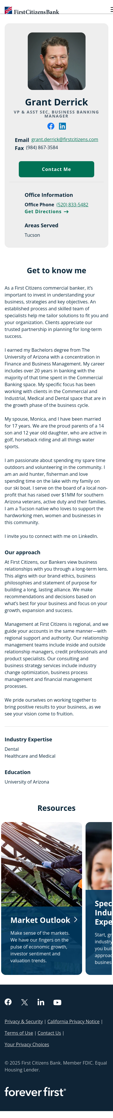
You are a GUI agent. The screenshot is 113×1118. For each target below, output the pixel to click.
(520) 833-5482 (72, 204)
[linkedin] (62, 128)
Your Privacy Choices (27, 1044)
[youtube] (57, 1003)
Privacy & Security (24, 1021)
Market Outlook (40, 920)
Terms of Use (19, 1033)
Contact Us (49, 1033)
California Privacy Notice (73, 1021)
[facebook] (50, 128)
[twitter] (24, 1003)
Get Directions (46, 211)
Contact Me (68, 170)
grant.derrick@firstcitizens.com (65, 139)
